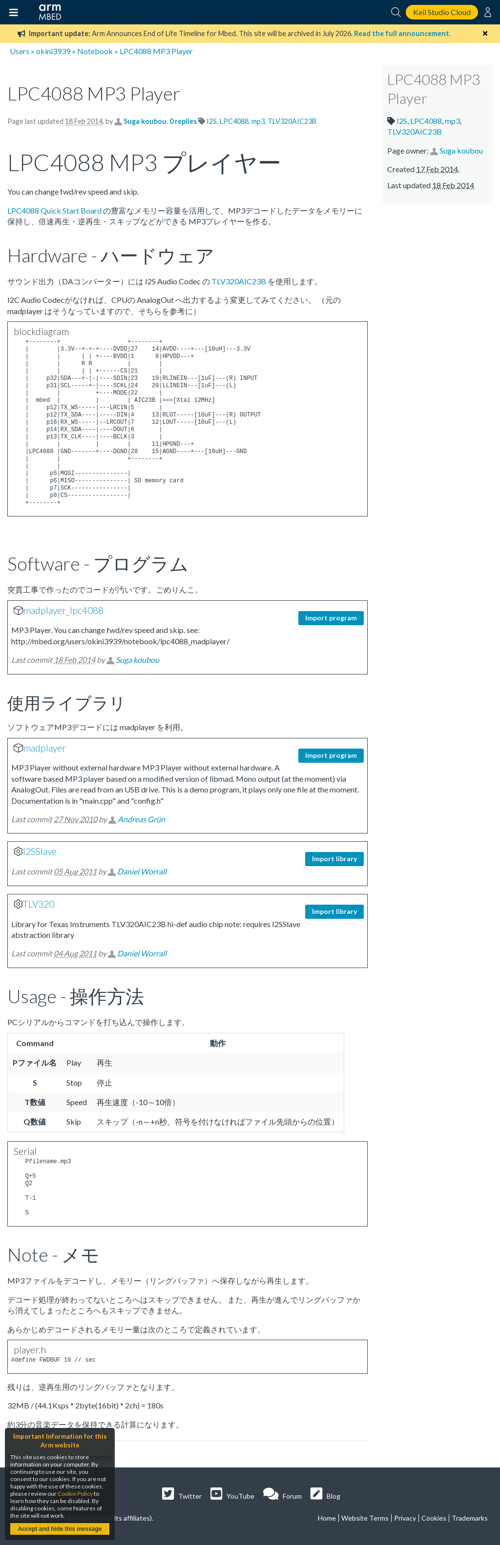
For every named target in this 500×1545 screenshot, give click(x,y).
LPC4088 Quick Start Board (54, 210)
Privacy (405, 1518)
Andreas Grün (141, 819)
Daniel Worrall (142, 871)
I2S (212, 121)
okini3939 (53, 51)
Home (327, 1518)
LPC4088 (234, 121)
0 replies (183, 121)
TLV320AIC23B (292, 121)
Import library (334, 858)
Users (19, 51)
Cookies (433, 1518)
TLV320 (38, 904)
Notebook (95, 51)
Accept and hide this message (60, 1528)
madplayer (44, 747)
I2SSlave (40, 851)
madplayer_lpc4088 (63, 610)
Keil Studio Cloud (442, 12)
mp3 (258, 121)
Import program (331, 618)
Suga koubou (145, 121)
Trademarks (470, 1518)
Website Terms (365, 1518)
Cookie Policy (75, 1493)
